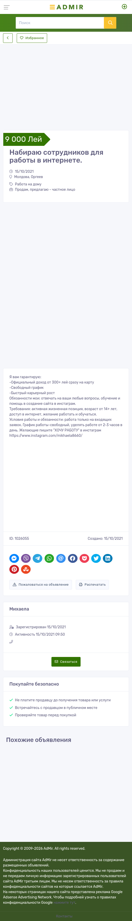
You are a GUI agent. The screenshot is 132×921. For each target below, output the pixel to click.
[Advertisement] (66, 83)
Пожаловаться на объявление (41, 584)
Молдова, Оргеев (26, 177)
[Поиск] (60, 23)
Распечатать (92, 584)
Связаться (66, 662)
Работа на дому (25, 184)
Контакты (64, 916)
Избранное (32, 38)
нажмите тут (64, 902)
